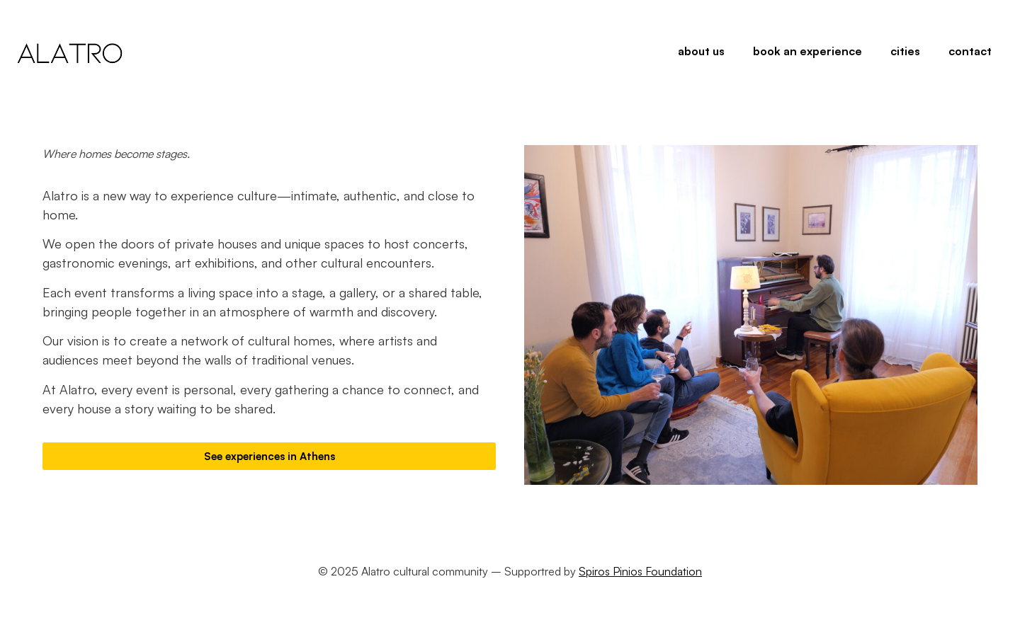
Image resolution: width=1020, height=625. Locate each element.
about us (701, 51)
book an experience (807, 51)
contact (970, 51)
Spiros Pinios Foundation (640, 571)
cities (905, 51)
